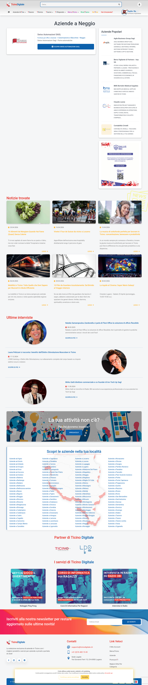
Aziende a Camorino (16, 521)
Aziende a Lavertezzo (50, 521)
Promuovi (114, 660)
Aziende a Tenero (114, 518)
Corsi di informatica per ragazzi (74, 606)
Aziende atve (18, 12)
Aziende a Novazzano (116, 459)
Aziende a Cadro (15, 516)
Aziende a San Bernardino (117, 497)
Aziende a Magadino (82, 472)
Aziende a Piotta (114, 478)
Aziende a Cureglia (49, 486)
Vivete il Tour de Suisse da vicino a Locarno (72, 231)
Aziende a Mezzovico (83, 497)
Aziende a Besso (15, 491)
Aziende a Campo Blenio (18, 524)
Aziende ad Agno (15, 459)
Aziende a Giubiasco (49, 502)
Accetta (85, 677)
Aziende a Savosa (114, 502)
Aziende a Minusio (82, 499)
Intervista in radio (119, 606)
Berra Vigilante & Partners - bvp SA (126, 61)
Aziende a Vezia (114, 524)
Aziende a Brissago (16, 507)
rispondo (59, 12)
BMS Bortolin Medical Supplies (126, 86)
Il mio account (115, 647)
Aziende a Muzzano (82, 521)
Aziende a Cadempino (17, 510)
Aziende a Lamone (49, 518)
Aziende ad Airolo (15, 461)
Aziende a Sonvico (115, 507)
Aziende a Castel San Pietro (52, 472)
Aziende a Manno (81, 483)
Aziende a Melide (81, 491)
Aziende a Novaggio (82, 526)
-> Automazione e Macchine (57, 38)
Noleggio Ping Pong (28, 606)
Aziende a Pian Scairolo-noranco (120, 475)
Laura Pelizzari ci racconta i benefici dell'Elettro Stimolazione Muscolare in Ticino (42, 352)
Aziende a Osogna (115, 464)
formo (40, 12)
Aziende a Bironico (16, 499)
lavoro (31, 12)
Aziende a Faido (48, 491)
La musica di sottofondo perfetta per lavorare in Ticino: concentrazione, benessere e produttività (120, 232)
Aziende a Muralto (82, 518)
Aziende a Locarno (82, 459)
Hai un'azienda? (107, 12)
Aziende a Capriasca (49, 459)
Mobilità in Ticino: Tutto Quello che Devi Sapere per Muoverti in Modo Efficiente (28, 286)
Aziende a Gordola (49, 507)
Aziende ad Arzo (15, 469)
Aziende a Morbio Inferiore (85, 513)
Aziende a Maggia (82, 475)
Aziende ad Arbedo (16, 464)
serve (48, 12)
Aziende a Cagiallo (16, 518)
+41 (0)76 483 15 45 (80, 652)
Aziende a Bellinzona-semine (20, 488)
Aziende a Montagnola (83, 502)
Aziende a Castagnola (50, 469)
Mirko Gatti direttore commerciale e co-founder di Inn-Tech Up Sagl (93, 382)
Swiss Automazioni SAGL (49, 34)
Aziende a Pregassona (116, 483)
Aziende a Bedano (16, 483)
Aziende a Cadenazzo (17, 513)
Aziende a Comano (49, 480)
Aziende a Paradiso (115, 469)
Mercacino (72, 12)
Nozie (95, 12)
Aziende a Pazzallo (115, 472)
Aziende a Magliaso (82, 478)
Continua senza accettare (69, 677)
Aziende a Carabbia (49, 461)
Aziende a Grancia (49, 510)
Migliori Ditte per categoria (116, 665)
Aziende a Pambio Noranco (118, 467)
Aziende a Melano (82, 488)
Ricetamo (85, 12)
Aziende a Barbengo (16, 480)
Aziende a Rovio (114, 494)
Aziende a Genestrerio (50, 497)
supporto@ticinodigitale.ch (82, 647)
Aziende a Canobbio (16, 526)
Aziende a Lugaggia (82, 464)
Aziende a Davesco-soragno (52, 488)
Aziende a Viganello (115, 526)
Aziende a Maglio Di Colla (84, 480)
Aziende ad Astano (16, 475)
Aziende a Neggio (81, 524)
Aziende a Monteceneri (83, 507)
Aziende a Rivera (114, 491)
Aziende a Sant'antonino (117, 499)
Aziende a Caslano (49, 467)
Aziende (113, 655)
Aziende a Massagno (83, 486)
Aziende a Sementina (116, 505)
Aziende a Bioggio (16, 497)
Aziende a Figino (48, 494)
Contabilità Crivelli (121, 126)
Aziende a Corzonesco (50, 483)
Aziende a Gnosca (49, 505)
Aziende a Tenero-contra (117, 521)
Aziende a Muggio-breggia (85, 516)
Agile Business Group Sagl (124, 38)
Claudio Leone (119, 102)
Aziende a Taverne (115, 516)
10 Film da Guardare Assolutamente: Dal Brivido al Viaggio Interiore (74, 286)
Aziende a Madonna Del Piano (86, 469)
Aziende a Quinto (114, 486)
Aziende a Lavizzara (49, 524)
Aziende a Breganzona (17, 505)
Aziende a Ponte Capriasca (118, 480)
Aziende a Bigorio (15, 494)
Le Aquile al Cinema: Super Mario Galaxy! (117, 285)
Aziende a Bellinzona (17, 486)
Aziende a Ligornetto (50, 526)
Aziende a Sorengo (115, 510)
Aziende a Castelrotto (50, 475)
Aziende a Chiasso (49, 478)
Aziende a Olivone (114, 461)
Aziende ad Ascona (16, 472)
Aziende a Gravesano (50, 513)
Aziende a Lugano (82, 467)
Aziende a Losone (81, 461)
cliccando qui (109, 673)
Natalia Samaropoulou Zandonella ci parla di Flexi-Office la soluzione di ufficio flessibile (102, 323)
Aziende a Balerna (16, 478)
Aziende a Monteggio (83, 510)
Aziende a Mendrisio (82, 494)
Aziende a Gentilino (49, 499)
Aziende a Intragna (49, 516)
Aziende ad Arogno (16, 467)
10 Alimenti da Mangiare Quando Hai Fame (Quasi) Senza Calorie (26, 232)
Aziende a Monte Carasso (84, 505)
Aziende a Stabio (114, 513)
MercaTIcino (114, 651)
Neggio (82, 38)
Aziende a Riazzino (115, 488)
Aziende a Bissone (16, 502)
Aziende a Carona (48, 464)
